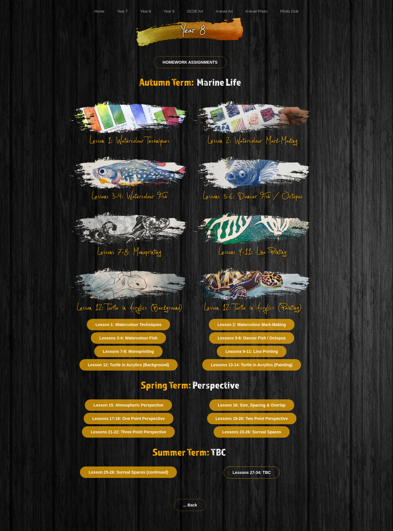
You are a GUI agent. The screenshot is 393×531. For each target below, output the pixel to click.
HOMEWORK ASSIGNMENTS (190, 62)
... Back (190, 505)
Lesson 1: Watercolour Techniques (128, 324)
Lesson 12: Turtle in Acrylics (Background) (128, 365)
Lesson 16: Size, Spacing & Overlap (252, 405)
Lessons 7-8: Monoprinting (128, 351)
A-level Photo (256, 11)
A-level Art (224, 11)
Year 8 (145, 11)
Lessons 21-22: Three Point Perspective (128, 432)
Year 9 (169, 11)
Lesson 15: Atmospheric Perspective (128, 405)
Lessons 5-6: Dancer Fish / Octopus (252, 338)
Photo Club (289, 11)
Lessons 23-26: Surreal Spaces (251, 432)
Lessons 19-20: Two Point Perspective (252, 418)
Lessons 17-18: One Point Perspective (128, 418)
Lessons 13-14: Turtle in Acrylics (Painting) (251, 365)
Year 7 (122, 11)
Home (100, 11)
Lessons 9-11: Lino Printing (251, 351)
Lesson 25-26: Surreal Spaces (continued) (128, 472)
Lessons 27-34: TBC (251, 472)
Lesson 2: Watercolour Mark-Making (251, 324)
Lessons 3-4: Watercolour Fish (128, 338)
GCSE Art (195, 11)
